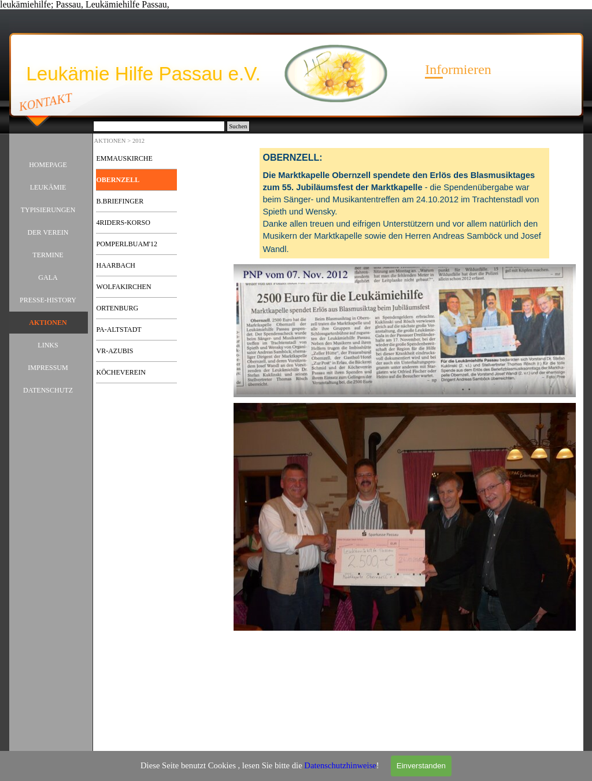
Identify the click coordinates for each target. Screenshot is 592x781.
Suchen (238, 126)
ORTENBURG (118, 308)
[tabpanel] (404, 203)
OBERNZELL (118, 180)
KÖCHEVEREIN (121, 372)
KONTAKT (45, 102)
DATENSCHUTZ (48, 390)
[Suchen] (159, 126)
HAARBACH (116, 265)
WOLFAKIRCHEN (124, 287)
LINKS (48, 345)
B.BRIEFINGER (120, 201)
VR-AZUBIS (115, 351)
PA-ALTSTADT (119, 329)
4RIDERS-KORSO (123, 223)
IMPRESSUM (48, 368)
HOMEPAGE (48, 165)
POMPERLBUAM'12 (127, 244)
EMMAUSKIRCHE (125, 158)
